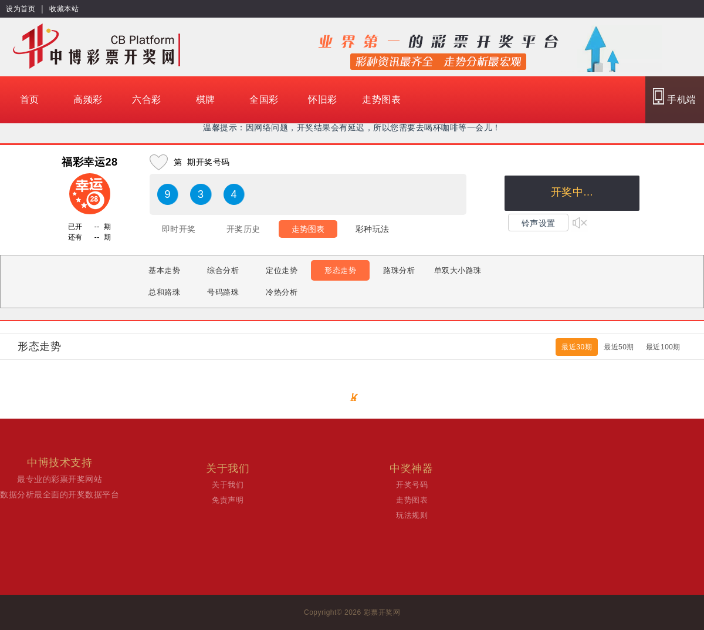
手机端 (674, 96)
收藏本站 (64, 9)
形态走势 (340, 270)
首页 (29, 100)
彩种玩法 (373, 229)
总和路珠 (164, 292)
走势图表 (381, 100)
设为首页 (20, 9)
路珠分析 (399, 270)
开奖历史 (243, 229)
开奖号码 (412, 484)
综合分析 (223, 270)
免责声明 (227, 500)
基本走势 (164, 270)
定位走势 (281, 270)
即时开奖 (179, 229)
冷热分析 (281, 292)
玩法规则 (412, 515)
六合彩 (146, 100)
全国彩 (264, 100)
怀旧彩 (322, 100)
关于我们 (227, 484)
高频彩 (88, 100)
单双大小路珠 (458, 270)
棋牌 (205, 100)
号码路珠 (223, 292)
